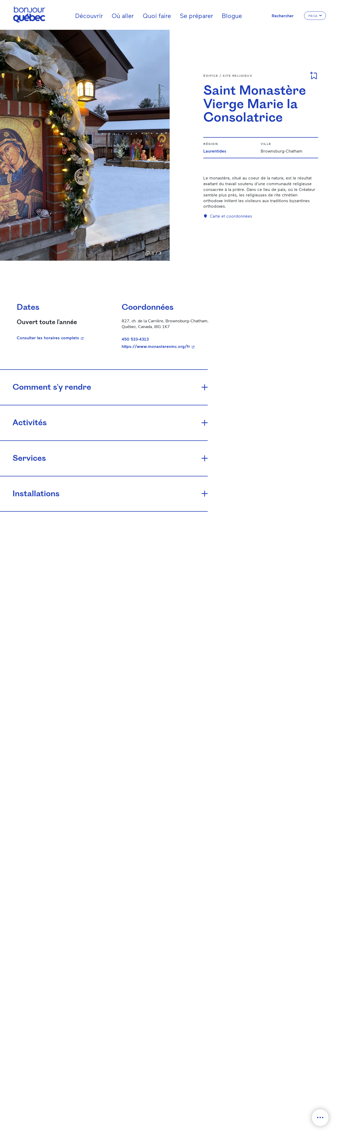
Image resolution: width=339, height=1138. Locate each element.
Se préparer (196, 15)
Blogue (232, 15)
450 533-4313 (135, 338)
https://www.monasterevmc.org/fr (168, 346)
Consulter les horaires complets (51, 337)
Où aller (123, 15)
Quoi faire (157, 15)
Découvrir (89, 15)
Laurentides (214, 150)
